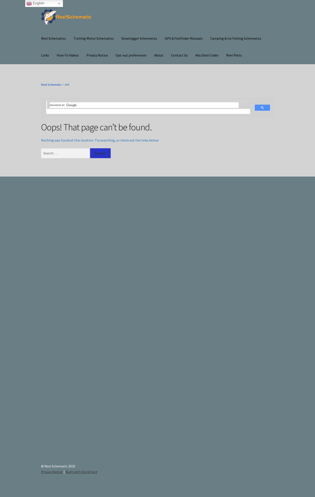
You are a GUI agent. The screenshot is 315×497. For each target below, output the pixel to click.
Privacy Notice (97, 55)
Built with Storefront (82, 472)
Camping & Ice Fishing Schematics (235, 38)
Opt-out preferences (131, 55)
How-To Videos (68, 55)
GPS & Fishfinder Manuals (184, 38)
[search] (144, 105)
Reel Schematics (53, 38)
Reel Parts (234, 55)
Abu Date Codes (207, 55)
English (35, 3)
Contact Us (179, 55)
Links (45, 55)
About (158, 55)
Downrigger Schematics (139, 38)
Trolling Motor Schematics (94, 38)
